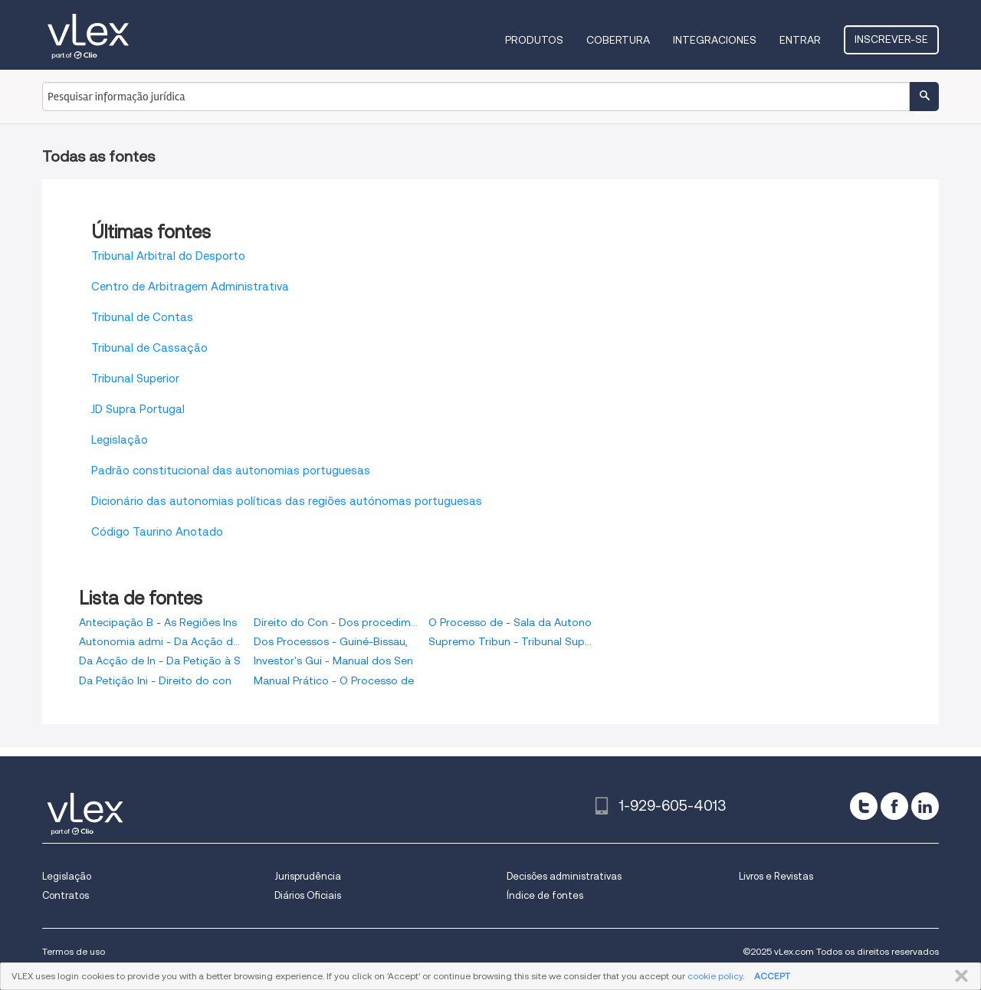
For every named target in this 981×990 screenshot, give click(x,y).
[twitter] (864, 806)
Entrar (800, 40)
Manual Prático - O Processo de (334, 680)
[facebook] (894, 806)
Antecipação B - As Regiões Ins (158, 622)
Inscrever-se (891, 39)
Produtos (534, 40)
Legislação (119, 440)
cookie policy (715, 976)
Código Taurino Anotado (157, 532)
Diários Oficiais (307, 895)
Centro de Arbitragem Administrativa (190, 286)
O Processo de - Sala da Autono (510, 622)
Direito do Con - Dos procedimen (336, 622)
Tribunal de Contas (142, 317)
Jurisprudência (307, 876)
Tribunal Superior (135, 378)
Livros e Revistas (776, 876)
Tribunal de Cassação (149, 348)
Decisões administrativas (564, 876)
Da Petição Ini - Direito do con (155, 680)
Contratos (65, 895)
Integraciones (714, 40)
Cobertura (618, 40)
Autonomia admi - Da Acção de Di (161, 641)
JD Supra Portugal (138, 409)
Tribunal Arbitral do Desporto (168, 256)
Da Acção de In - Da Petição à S (160, 660)
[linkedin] (925, 806)
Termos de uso (73, 951)
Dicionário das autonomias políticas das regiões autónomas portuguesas (286, 501)
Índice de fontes (545, 895)
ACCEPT (772, 976)
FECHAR (958, 976)
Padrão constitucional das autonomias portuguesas (230, 470)
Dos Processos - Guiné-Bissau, (331, 641)
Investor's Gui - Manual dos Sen (333, 660)
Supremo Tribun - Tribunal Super (510, 641)
